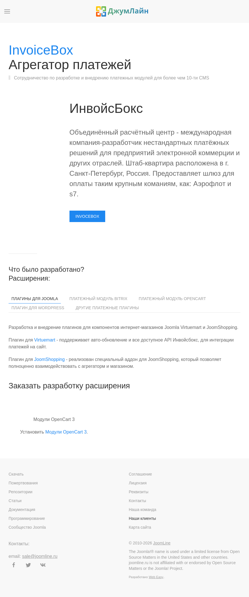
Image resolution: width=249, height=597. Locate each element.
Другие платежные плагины (107, 308)
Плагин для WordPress (37, 308)
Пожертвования (23, 483)
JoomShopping (49, 359)
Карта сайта (140, 527)
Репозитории (20, 492)
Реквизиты (139, 492)
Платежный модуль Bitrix (98, 298)
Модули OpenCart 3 (66, 432)
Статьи (15, 500)
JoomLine (162, 543)
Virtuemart (44, 340)
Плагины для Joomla (34, 298)
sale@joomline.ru (39, 556)
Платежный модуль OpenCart (172, 298)
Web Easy (156, 577)
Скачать (16, 474)
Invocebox (87, 216)
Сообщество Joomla (27, 527)
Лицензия (138, 483)
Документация (22, 509)
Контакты (137, 500)
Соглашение (140, 474)
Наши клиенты (142, 518)
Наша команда (142, 509)
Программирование (27, 518)
